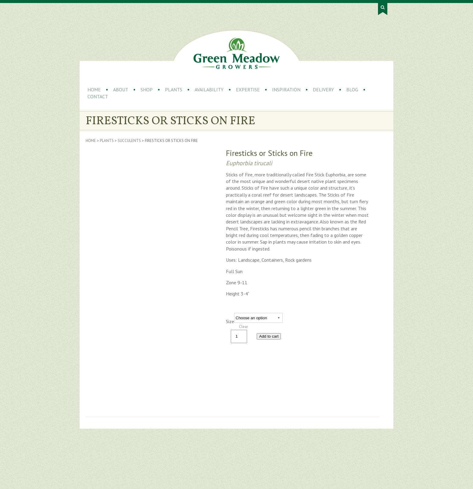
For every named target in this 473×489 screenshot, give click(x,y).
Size (230, 321)
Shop (147, 90)
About (120, 90)
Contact (97, 96)
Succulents (129, 140)
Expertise (248, 90)
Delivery (323, 90)
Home (94, 90)
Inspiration (286, 90)
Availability (209, 90)
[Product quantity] (239, 336)
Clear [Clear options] (243, 326)
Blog (352, 90)
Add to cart (268, 336)
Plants (173, 90)
